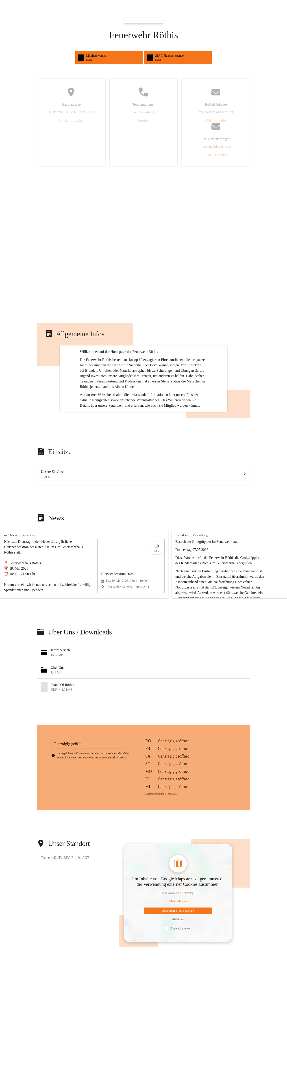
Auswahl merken (178, 971)
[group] (143, 606)
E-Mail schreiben (215, 120)
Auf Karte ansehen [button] (71, 120)
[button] (143, 695)
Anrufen (143, 120)
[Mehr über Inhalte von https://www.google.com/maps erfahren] (178, 944)
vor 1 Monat (10, 577)
